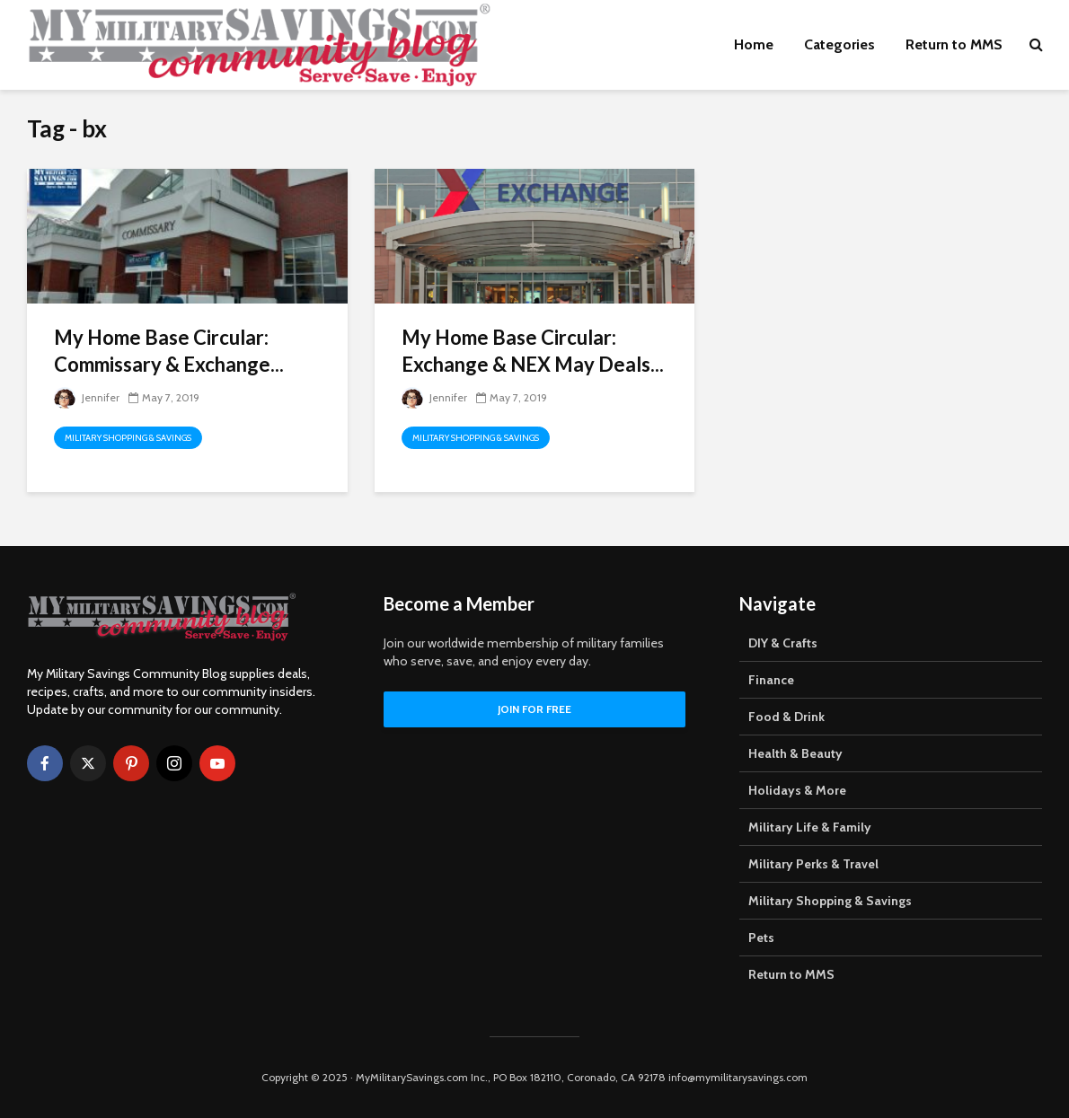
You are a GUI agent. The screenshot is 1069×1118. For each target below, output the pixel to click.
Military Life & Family (809, 827)
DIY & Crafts (782, 643)
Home (753, 44)
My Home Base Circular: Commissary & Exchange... (169, 350)
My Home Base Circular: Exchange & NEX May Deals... (533, 350)
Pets (761, 937)
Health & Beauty (795, 753)
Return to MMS (954, 44)
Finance (771, 680)
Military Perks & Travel (813, 864)
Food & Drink (786, 717)
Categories (839, 44)
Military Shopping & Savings (128, 438)
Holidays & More (797, 790)
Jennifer (86, 397)
